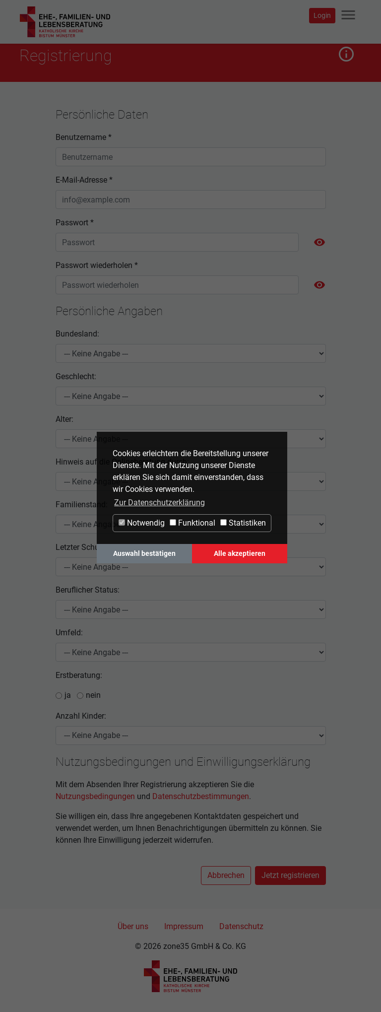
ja (67, 695)
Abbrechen (226, 875)
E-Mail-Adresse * (84, 180)
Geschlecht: (76, 376)
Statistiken (243, 523)
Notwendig (142, 523)
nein (93, 695)
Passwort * (75, 222)
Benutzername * (84, 137)
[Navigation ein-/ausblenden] (348, 15)
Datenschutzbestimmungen (200, 796)
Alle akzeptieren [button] (239, 553)
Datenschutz (241, 926)
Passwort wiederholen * (97, 265)
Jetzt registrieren (290, 875)
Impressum (183, 926)
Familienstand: (82, 504)
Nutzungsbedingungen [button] (95, 796)
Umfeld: (69, 632)
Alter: (64, 419)
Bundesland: (77, 333)
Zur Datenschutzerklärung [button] (159, 502)
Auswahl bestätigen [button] (144, 553)
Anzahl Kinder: (81, 716)
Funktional (192, 523)
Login (322, 15)
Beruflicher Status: (88, 590)
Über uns (133, 926)
